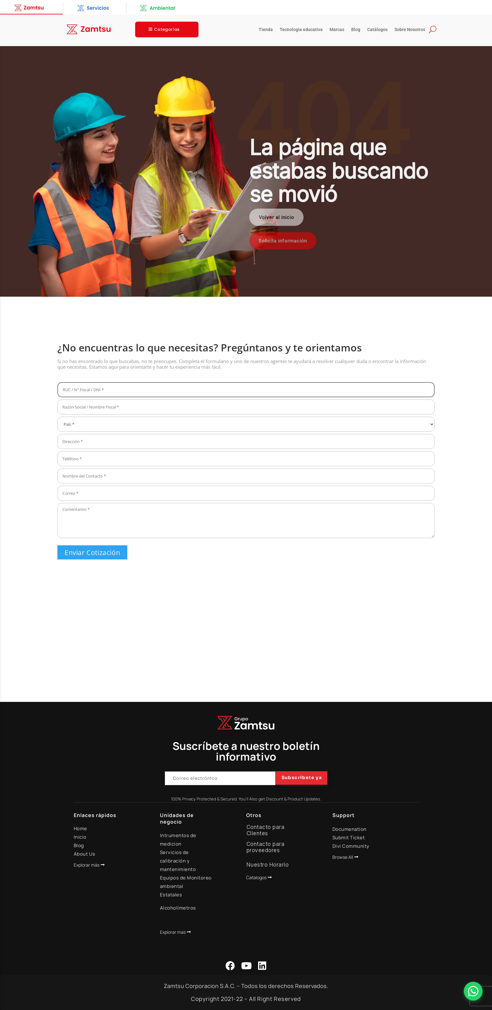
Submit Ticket (348, 837)
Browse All (342, 857)
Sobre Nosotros (409, 29)
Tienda (266, 29)
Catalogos (256, 877)
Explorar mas (173, 932)
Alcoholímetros (178, 908)
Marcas (337, 29)
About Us (84, 854)
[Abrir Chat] (473, 991)
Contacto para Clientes (265, 830)
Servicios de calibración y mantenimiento (178, 861)
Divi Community (350, 846)
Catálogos (377, 29)
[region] (246, 171)
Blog (355, 29)
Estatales (171, 894)
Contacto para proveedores (265, 847)
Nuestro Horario (267, 865)
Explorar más (86, 865)
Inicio (80, 837)
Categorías (167, 29)
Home (80, 828)
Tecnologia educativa (301, 29)
